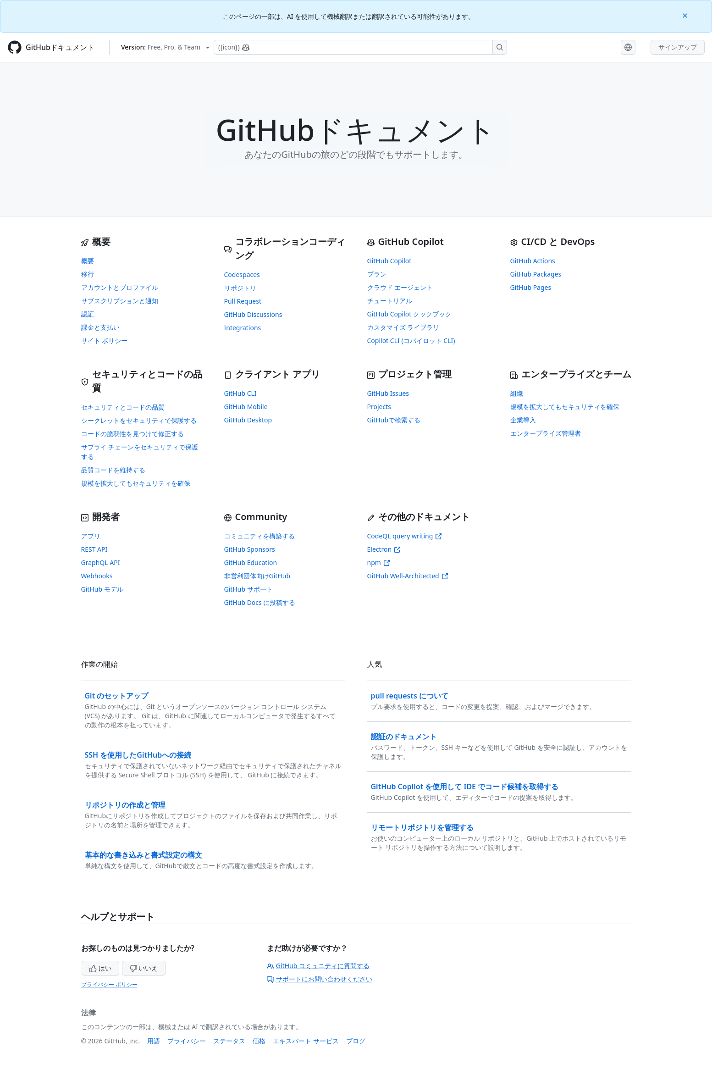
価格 (259, 1040)
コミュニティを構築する (259, 536)
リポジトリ (240, 287)
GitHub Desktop (248, 420)
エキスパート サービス (306, 1040)
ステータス (229, 1040)
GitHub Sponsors (249, 549)
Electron (384, 549)
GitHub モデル (102, 589)
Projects (379, 406)
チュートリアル (389, 300)
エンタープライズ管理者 (545, 433)
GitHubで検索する (394, 420)
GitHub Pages (531, 287)
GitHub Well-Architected (407, 575)
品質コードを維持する (113, 469)
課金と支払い (100, 327)
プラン (376, 274)
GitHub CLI (240, 393)
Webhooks (97, 575)
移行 (87, 274)
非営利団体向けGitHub (257, 575)
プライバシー (186, 1040)
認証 (87, 314)
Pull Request (243, 301)
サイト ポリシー (104, 340)
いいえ (144, 968)
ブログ (355, 1040)
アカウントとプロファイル (119, 287)
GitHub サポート (248, 589)
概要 (87, 260)
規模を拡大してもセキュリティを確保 (135, 483)
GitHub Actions (532, 260)
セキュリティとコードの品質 (123, 407)
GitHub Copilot (389, 260)
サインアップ (677, 47)
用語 (153, 1040)
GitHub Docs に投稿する (260, 602)
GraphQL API (100, 562)
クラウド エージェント (400, 287)
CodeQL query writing (404, 536)
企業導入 (523, 420)
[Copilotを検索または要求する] (360, 47)
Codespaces (242, 274)
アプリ (90, 536)
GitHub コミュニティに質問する (318, 965)
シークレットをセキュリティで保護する (139, 420)
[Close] (686, 15)
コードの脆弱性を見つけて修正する (132, 433)
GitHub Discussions (253, 314)
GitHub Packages (536, 274)
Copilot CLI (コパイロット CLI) (411, 340)
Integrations (242, 327)
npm (378, 562)
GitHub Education (250, 562)
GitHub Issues (388, 393)
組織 (516, 393)
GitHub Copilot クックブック (409, 314)
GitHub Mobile (246, 406)
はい (100, 968)
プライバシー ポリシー (109, 984)
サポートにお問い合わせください (319, 979)
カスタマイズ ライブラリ (403, 327)
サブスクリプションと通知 (119, 300)
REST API (94, 549)
